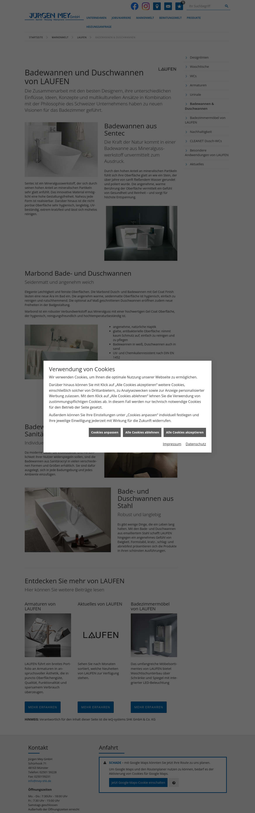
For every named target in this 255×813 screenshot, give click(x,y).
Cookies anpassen (104, 431)
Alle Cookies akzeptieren (185, 431)
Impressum (172, 442)
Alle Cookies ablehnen (142, 431)
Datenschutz (196, 442)
